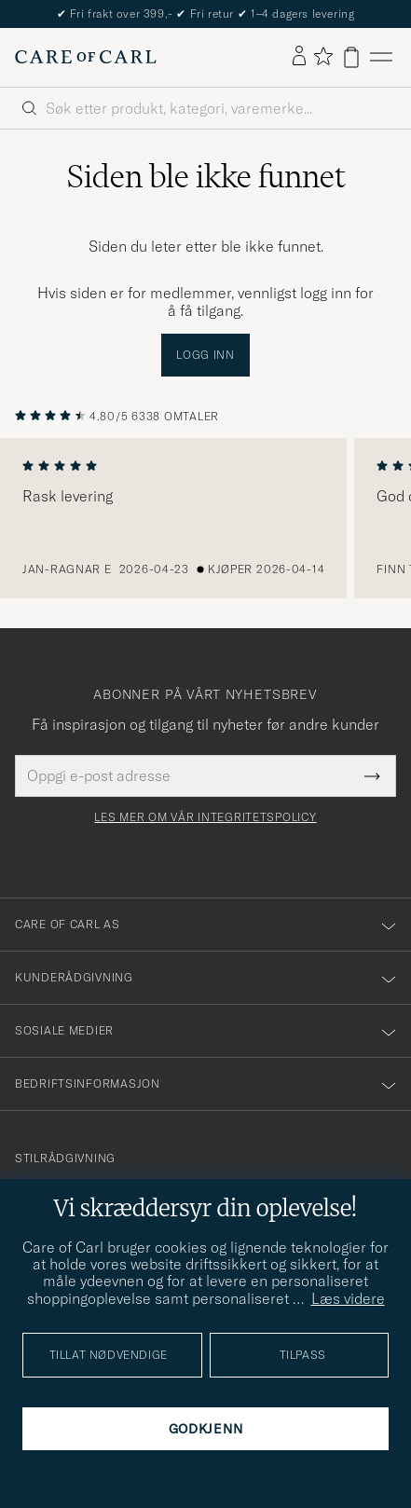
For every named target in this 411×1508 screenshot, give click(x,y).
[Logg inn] (299, 57)
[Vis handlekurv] (351, 57)
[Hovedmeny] (381, 57)
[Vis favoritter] (323, 57)
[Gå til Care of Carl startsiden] (86, 56)
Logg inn (205, 355)
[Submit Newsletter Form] (372, 775)
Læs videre (348, 1298)
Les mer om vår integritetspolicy (205, 817)
